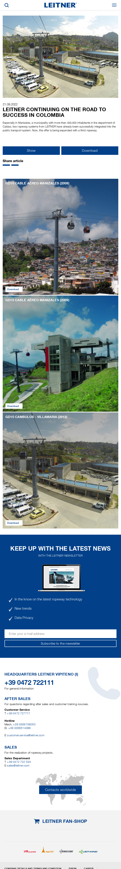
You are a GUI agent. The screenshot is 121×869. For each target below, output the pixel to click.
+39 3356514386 (19, 728)
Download (90, 151)
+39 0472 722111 (29, 682)
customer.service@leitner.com (25, 735)
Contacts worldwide (60, 790)
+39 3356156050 (24, 724)
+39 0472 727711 (18, 713)
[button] (6, 165)
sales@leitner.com (18, 765)
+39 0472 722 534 (19, 762)
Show (31, 151)
